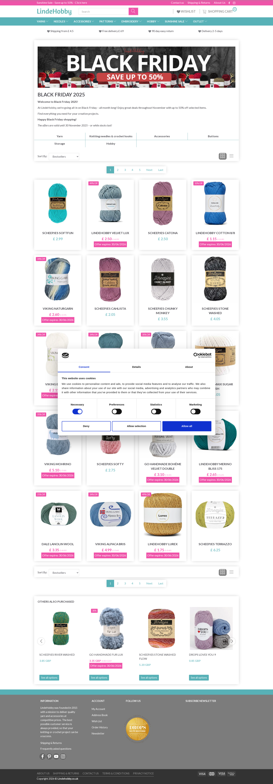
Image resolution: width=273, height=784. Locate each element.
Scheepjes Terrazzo (215, 544)
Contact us (177, 2)
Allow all (186, 426)
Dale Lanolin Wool (58, 544)
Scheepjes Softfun (57, 233)
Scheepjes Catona (163, 233)
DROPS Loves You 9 (202, 654)
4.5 (71, 31)
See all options (49, 677)
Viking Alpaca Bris (110, 544)
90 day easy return (163, 31)
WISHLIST (186, 11)
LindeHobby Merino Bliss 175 (215, 466)
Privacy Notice (143, 773)
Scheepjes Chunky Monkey (163, 311)
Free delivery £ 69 (113, 31)
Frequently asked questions (55, 748)
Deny (86, 426)
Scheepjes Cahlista (110, 308)
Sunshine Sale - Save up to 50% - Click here (62, 2)
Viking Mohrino (57, 464)
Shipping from (59, 31)
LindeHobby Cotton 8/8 (215, 233)
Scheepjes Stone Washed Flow (157, 656)
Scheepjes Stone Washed (215, 311)
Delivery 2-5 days (212, 31)
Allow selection (136, 426)
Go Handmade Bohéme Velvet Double (162, 466)
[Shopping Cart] (219, 11)
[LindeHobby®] (54, 11)
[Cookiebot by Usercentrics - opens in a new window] (196, 355)
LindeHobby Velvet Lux (110, 233)
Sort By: (42, 156)
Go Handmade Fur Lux (106, 654)
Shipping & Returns (199, 2)
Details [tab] (136, 366)
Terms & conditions (116, 773)
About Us (219, 2)
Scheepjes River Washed (57, 654)
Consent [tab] (84, 366)
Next (149, 169)
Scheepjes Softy (110, 464)
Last (160, 169)
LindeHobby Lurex (163, 544)
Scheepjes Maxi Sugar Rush (215, 386)
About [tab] (189, 366)
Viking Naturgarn (58, 308)
